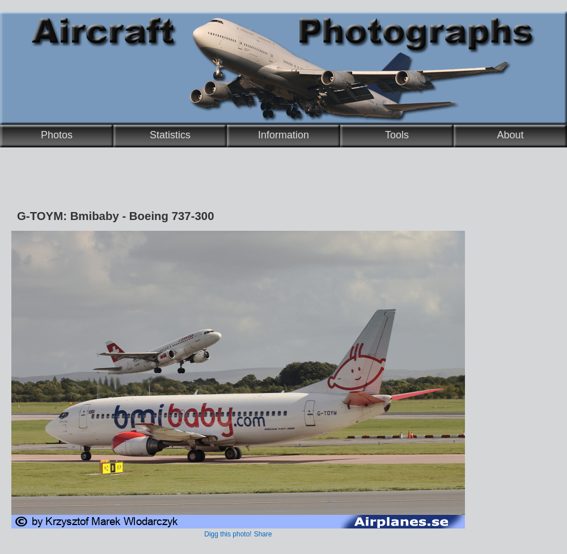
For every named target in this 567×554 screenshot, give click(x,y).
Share (263, 534)
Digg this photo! (227, 534)
